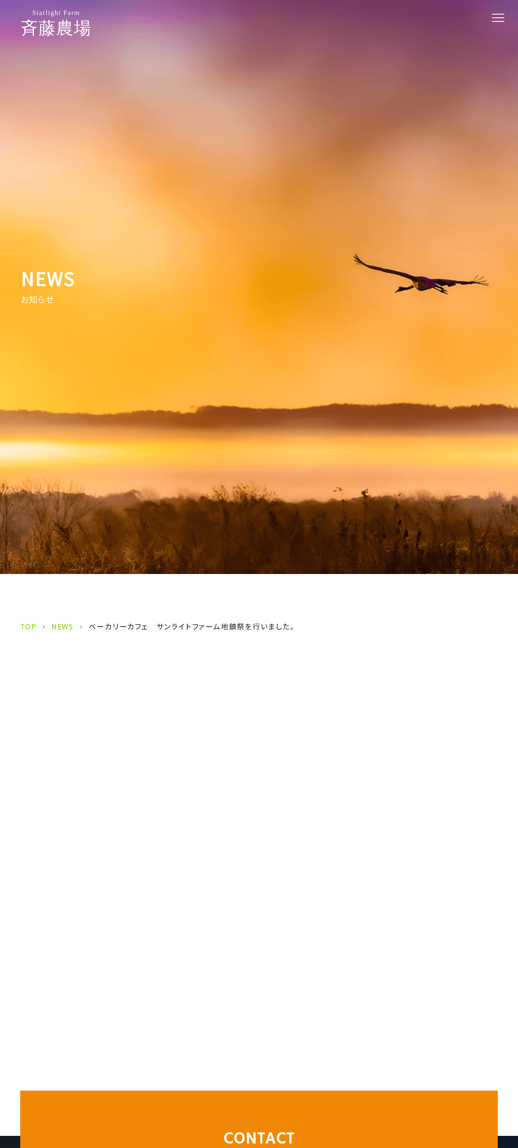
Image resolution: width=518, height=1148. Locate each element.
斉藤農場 (56, 23)
